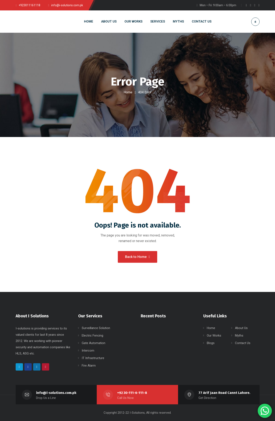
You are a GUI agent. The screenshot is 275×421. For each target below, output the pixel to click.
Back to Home (137, 257)
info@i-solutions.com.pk (56, 393)
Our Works (214, 335)
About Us (241, 328)
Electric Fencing (92, 335)
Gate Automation (93, 343)
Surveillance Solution (96, 328)
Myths (239, 335)
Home (128, 92)
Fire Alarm (89, 365)
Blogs (211, 343)
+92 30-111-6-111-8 (132, 393)
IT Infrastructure (93, 358)
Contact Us (242, 343)
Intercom (88, 350)
